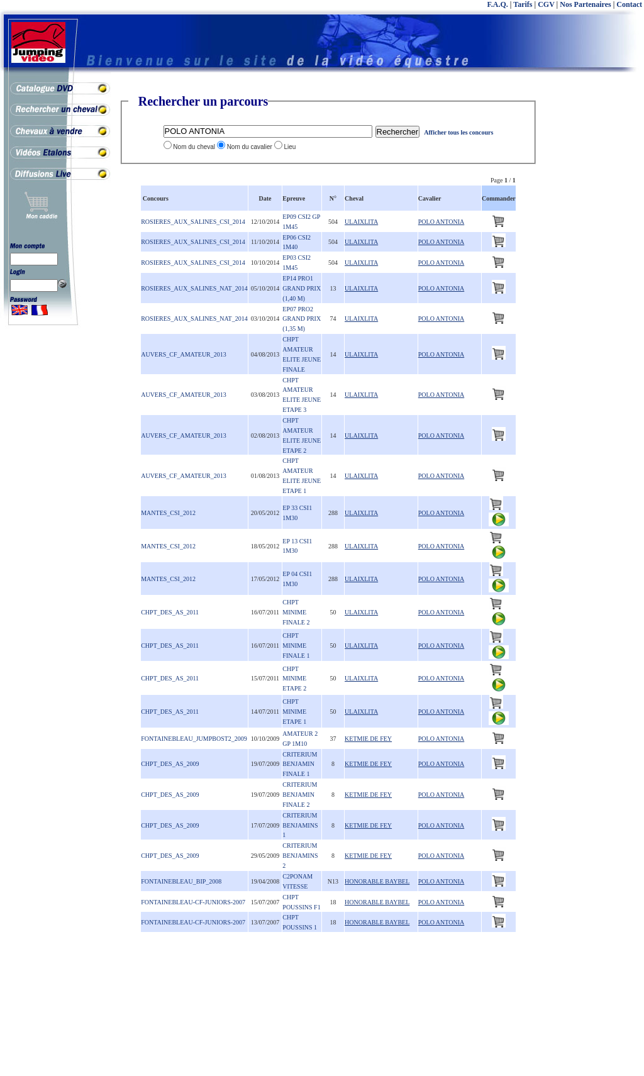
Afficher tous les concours (458, 132)
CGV (546, 4)
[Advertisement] (593, 283)
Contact (629, 4)
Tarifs (522, 4)
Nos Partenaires (585, 4)
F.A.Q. (497, 4)
